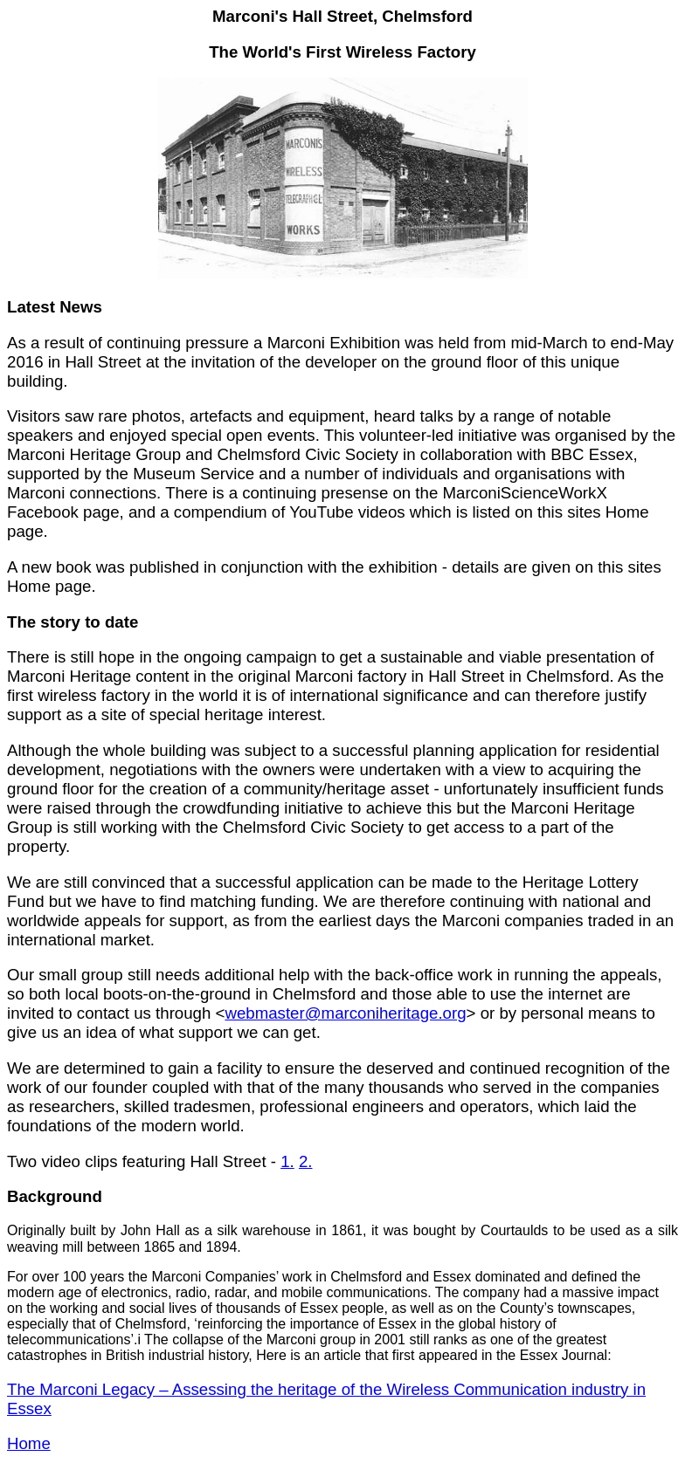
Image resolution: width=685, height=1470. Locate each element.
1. (287, 1161)
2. (306, 1161)
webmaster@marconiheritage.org (345, 1013)
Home (29, 1443)
